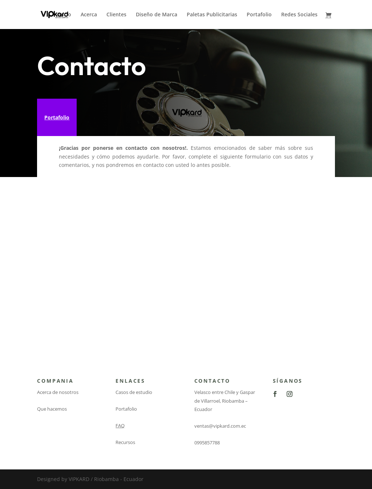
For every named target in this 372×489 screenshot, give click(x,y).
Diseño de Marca (156, 15)
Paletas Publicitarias (212, 15)
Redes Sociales (299, 15)
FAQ (120, 425)
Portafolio (259, 15)
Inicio (64, 15)
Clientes (116, 15)
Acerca (89, 15)
